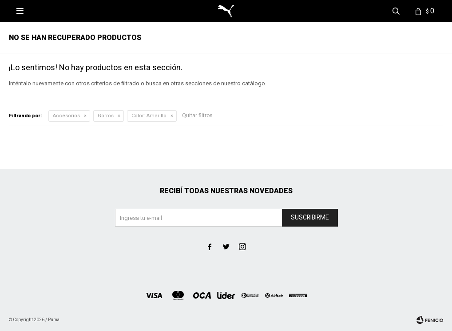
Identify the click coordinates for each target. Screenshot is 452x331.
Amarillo (149, 116)
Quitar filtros (197, 116)
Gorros (106, 116)
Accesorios (66, 116)
